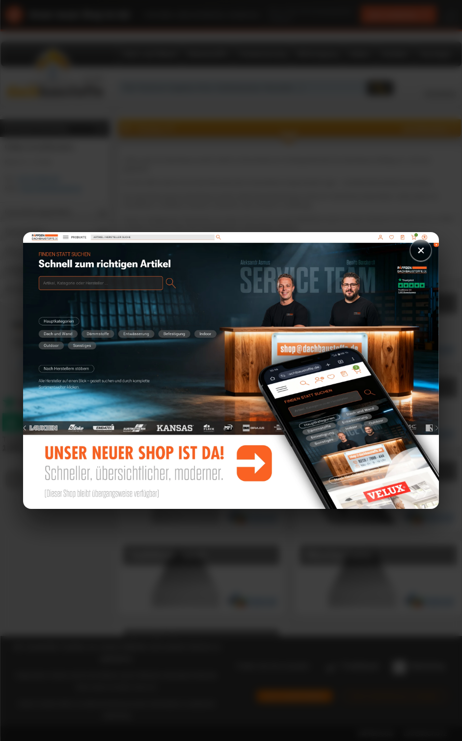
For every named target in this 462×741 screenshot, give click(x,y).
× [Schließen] (421, 250)
